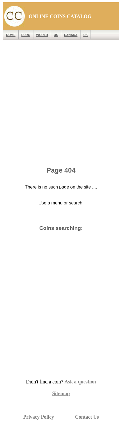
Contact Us (87, 417)
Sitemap (61, 393)
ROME (11, 35)
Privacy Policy (38, 417)
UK (85, 35)
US (56, 35)
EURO (25, 35)
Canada (70, 35)
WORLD (42, 35)
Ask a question (80, 382)
